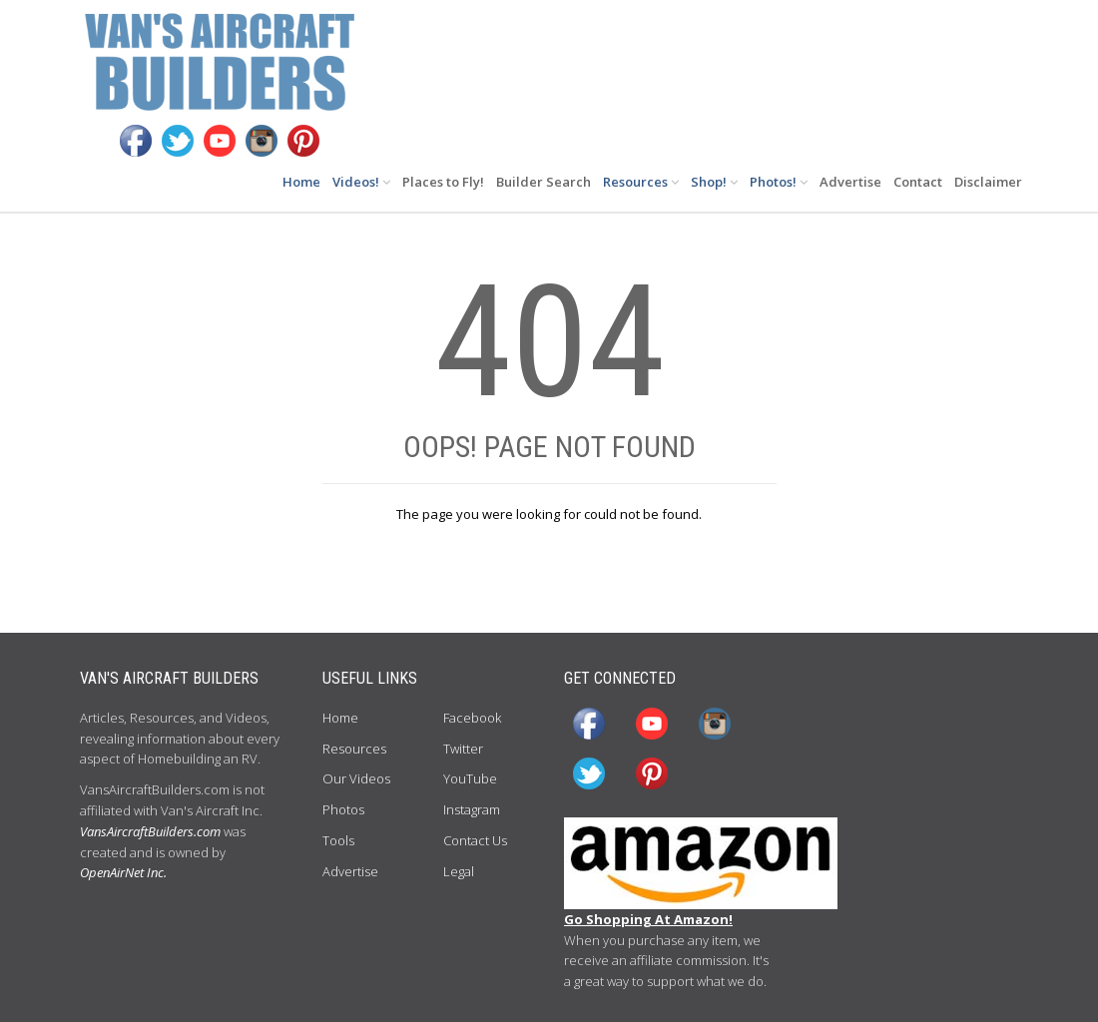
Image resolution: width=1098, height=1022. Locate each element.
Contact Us (475, 840)
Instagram (471, 809)
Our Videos (356, 778)
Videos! (361, 182)
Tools (338, 840)
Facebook (472, 718)
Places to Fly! (443, 182)
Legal (458, 871)
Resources (641, 182)
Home (301, 182)
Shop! (714, 182)
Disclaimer (988, 182)
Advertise (850, 182)
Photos (343, 809)
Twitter (463, 749)
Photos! (779, 182)
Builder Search (543, 182)
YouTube (470, 778)
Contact (917, 182)
